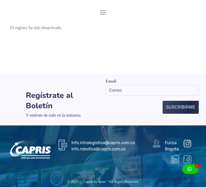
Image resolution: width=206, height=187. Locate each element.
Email (111, 81)
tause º (103, 182)
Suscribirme (180, 107)
